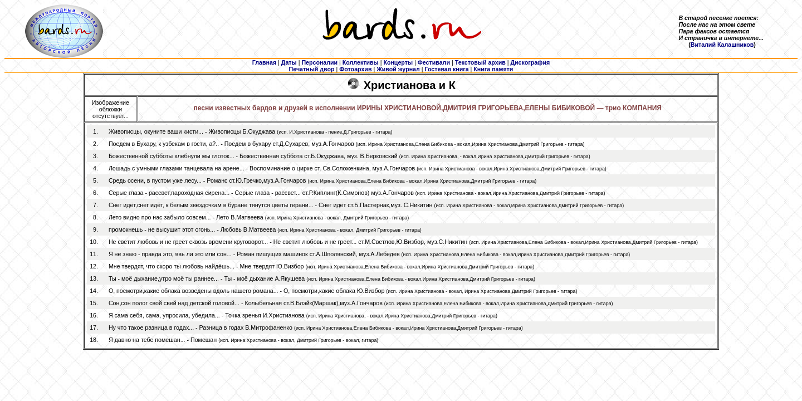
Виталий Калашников (722, 44)
